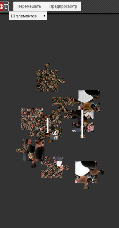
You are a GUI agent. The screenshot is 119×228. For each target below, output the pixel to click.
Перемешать (29, 6)
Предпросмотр (63, 6)
